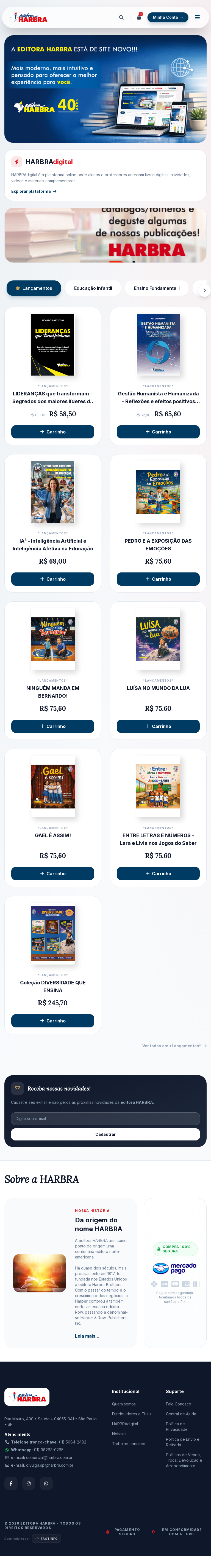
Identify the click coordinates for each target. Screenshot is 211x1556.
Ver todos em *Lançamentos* (174, 1045)
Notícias (119, 1433)
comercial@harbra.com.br (49, 1457)
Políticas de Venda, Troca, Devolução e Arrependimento (184, 1460)
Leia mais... (87, 1336)
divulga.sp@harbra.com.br (49, 1465)
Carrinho (53, 432)
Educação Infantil (93, 288)
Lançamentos (33, 288)
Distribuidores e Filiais (131, 1414)
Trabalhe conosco (128, 1443)
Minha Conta (168, 17)
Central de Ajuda (181, 1414)
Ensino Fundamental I (157, 288)
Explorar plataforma (33, 191)
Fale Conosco (178, 1404)
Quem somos (124, 1404)
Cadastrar (105, 1134)
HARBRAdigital (125, 1423)
